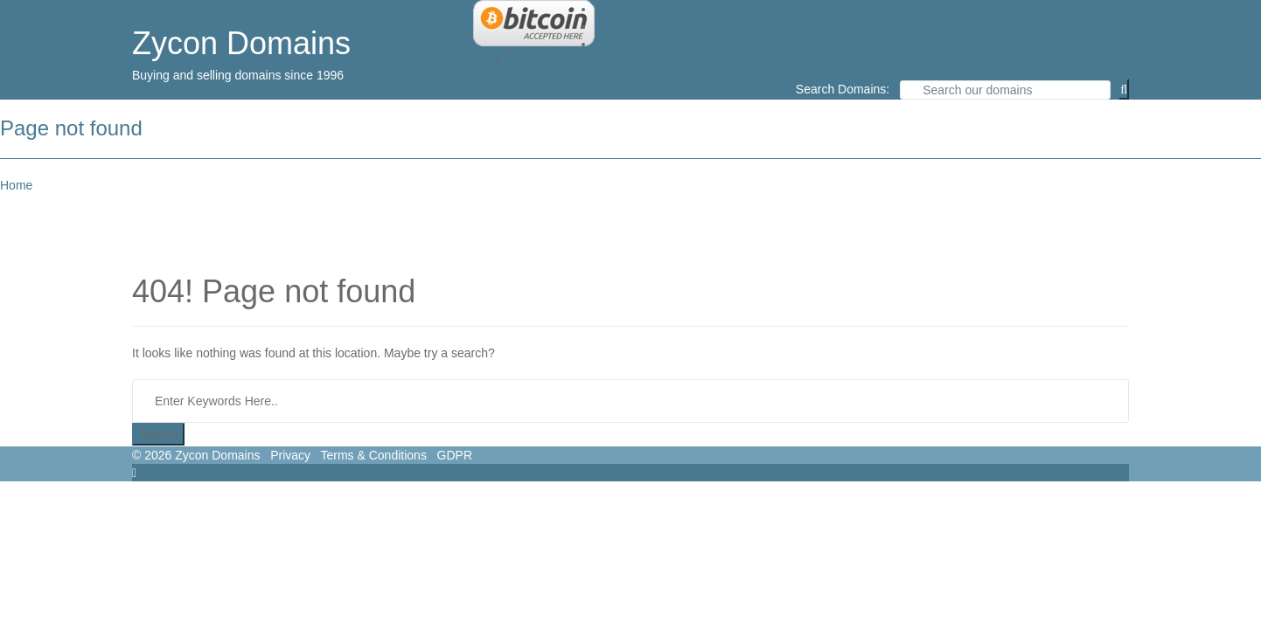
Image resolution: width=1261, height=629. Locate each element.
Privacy (290, 455)
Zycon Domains (241, 43)
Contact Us (625, 44)
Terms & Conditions (374, 455)
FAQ (520, 61)
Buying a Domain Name (659, 26)
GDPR (454, 455)
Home (16, 185)
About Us (620, 9)
